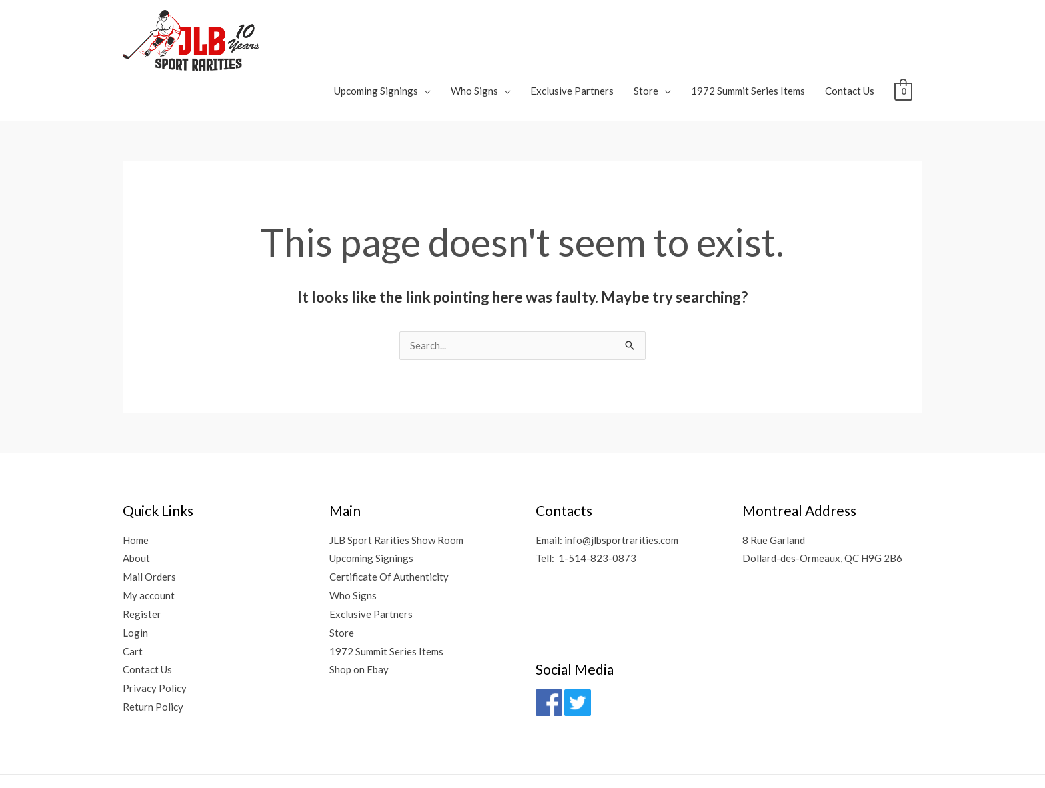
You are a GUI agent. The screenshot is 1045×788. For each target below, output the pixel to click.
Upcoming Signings (376, 31)
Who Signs (474, 31)
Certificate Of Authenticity (389, 518)
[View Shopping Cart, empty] (903, 31)
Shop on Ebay (359, 611)
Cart (133, 593)
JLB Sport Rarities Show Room (396, 481)
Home (136, 481)
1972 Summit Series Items (748, 31)
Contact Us (849, 31)
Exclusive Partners (572, 31)
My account (149, 537)
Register (142, 555)
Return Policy (153, 648)
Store (646, 31)
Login (135, 574)
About (136, 500)
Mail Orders (149, 518)
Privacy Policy (155, 630)
